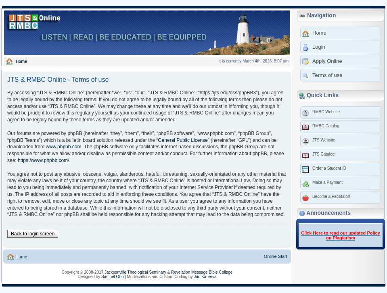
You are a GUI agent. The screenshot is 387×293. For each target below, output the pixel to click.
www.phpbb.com (63, 147)
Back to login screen (32, 234)
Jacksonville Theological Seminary (135, 272)
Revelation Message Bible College (201, 272)
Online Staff (275, 256)
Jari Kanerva (205, 276)
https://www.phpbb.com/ (43, 160)
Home (20, 256)
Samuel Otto (112, 276)
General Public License (182, 140)
